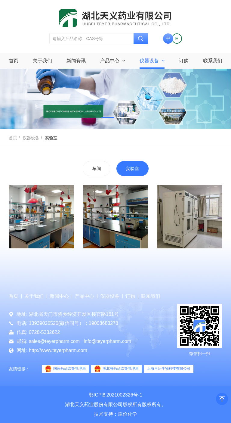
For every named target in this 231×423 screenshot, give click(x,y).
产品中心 (112, 60)
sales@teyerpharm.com (54, 341)
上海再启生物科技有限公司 (168, 368)
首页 (13, 60)
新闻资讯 (76, 60)
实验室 (132, 168)
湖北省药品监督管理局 (116, 368)
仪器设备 (152, 60)
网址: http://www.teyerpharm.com (52, 350)
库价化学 (127, 414)
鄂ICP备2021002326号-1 (115, 394)
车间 (96, 168)
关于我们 (42, 60)
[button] (107, 117)
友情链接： (19, 368)
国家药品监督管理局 (65, 368)
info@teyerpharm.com (107, 341)
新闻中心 (59, 296)
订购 (184, 60)
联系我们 (212, 60)
